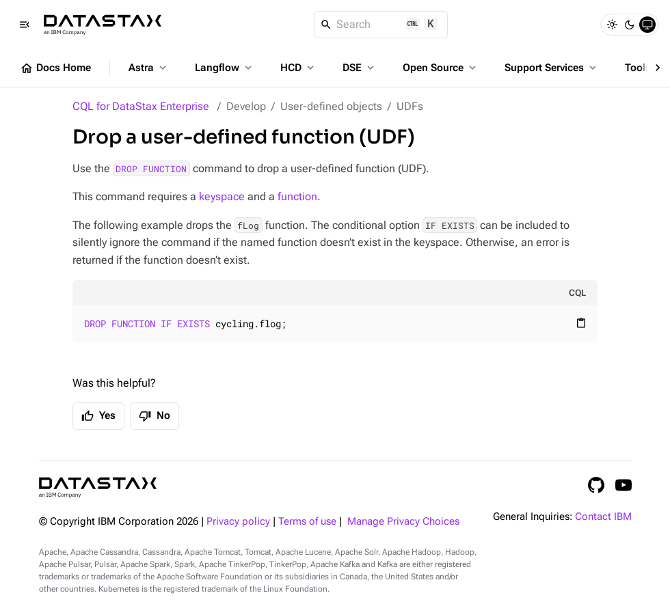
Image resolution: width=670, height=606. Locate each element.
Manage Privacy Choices (403, 521)
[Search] (381, 24)
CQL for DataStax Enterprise (140, 106)
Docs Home (55, 68)
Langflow (224, 67)
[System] (647, 24)
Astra (149, 67)
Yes (98, 416)
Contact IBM (603, 517)
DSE (360, 67)
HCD (298, 67)
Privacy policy (238, 521)
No (154, 416)
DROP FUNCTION (151, 169)
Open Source (441, 67)
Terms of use (307, 521)
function (297, 196)
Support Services (552, 67)
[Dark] (629, 24)
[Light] (612, 24)
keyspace (222, 196)
